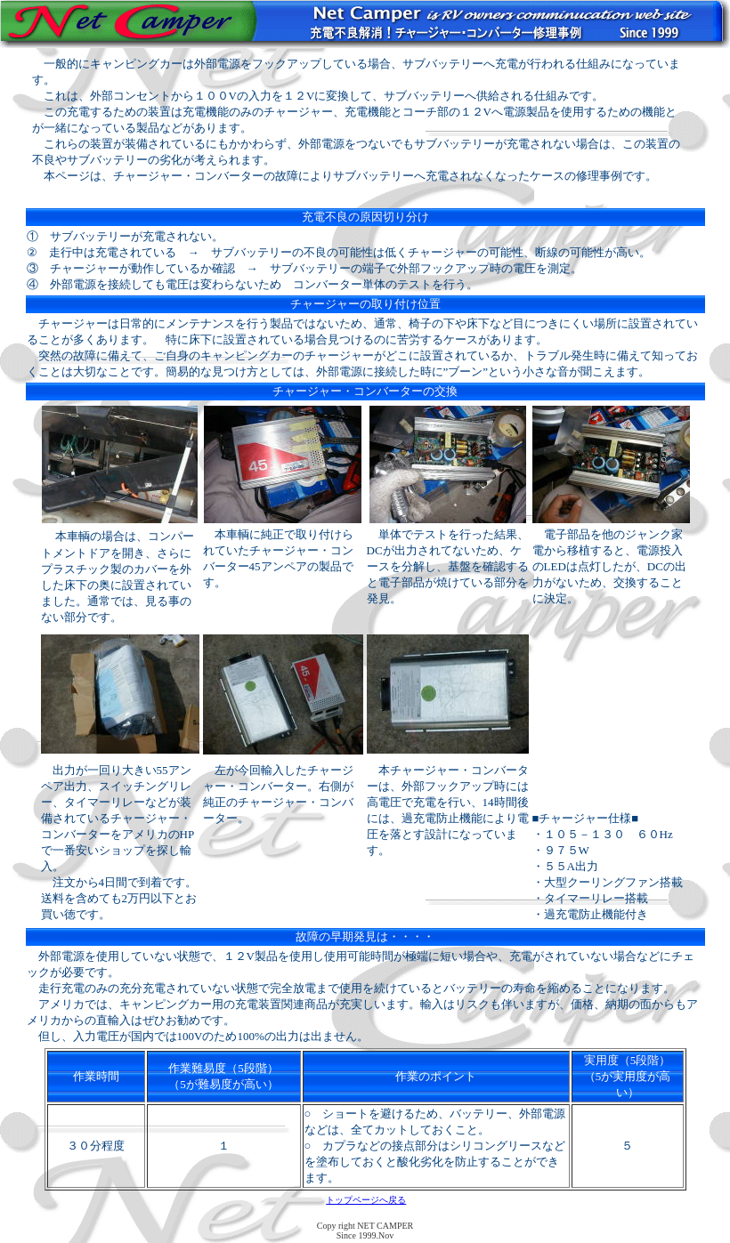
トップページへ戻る (366, 1200)
